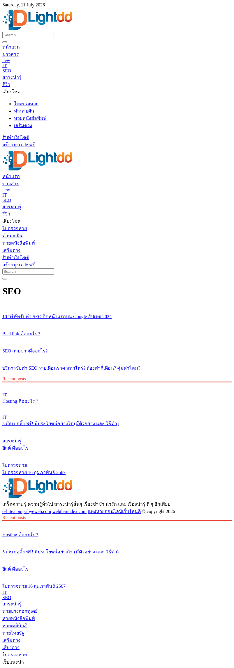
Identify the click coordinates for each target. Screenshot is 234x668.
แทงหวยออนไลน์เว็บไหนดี (114, 511)
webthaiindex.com (69, 511)
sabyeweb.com (37, 511)
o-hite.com (12, 511)
